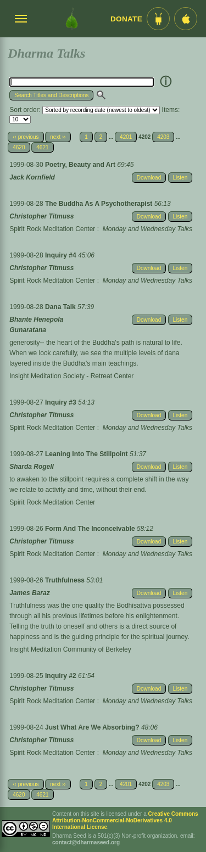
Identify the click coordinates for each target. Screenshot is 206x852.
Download (149, 178)
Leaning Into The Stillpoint (87, 454)
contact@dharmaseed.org (86, 842)
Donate (126, 19)
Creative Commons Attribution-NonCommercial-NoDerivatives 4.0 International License (125, 820)
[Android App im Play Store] (158, 18)
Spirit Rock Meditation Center (52, 229)
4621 (42, 147)
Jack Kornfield (32, 177)
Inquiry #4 (61, 255)
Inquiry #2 (61, 676)
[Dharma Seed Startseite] (71, 19)
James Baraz (29, 593)
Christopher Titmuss (41, 216)
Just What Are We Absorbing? (93, 727)
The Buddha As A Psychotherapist (99, 204)
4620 (19, 147)
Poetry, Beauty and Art (81, 165)
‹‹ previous (25, 137)
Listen (180, 178)
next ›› (57, 137)
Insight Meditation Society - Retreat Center (71, 376)
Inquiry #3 (61, 402)
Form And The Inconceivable (91, 528)
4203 (163, 137)
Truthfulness (65, 580)
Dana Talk (61, 307)
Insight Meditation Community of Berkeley (70, 649)
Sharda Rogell (31, 466)
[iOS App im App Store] (185, 18)
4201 (126, 137)
